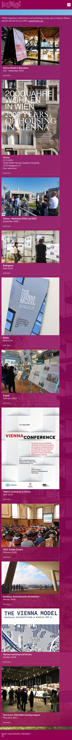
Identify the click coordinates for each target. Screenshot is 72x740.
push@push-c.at (35, 20)
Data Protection (14, 733)
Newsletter (26, 733)
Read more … (7, 75)
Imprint (4, 733)
